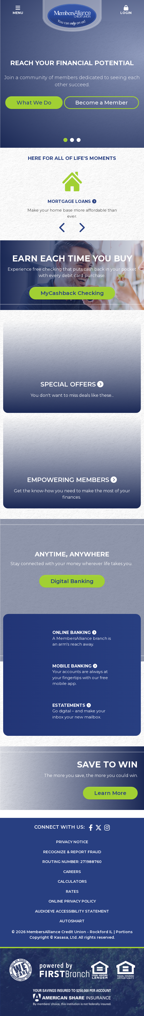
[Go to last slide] (62, 227)
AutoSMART (72, 921)
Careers (72, 872)
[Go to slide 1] (65, 140)
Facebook (91, 827)
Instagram (107, 827)
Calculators (72, 881)
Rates (72, 891)
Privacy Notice (72, 842)
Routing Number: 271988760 (72, 862)
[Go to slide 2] (72, 140)
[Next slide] (81, 227)
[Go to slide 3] (79, 140)
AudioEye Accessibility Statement (72, 911)
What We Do (34, 102)
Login (126, 10)
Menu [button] (18, 10)
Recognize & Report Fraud (72, 852)
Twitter (98, 827)
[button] (126, 10)
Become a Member (101, 102)
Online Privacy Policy (72, 901)
